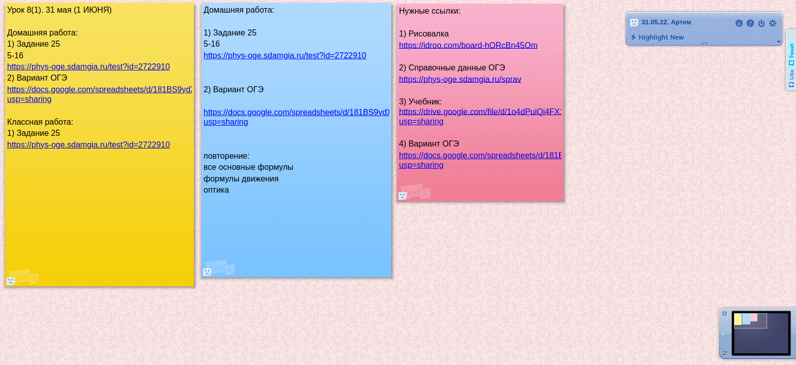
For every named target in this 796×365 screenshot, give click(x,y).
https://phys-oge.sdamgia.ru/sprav (460, 79)
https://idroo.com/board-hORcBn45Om (468, 45)
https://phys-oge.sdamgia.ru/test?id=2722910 (88, 66)
